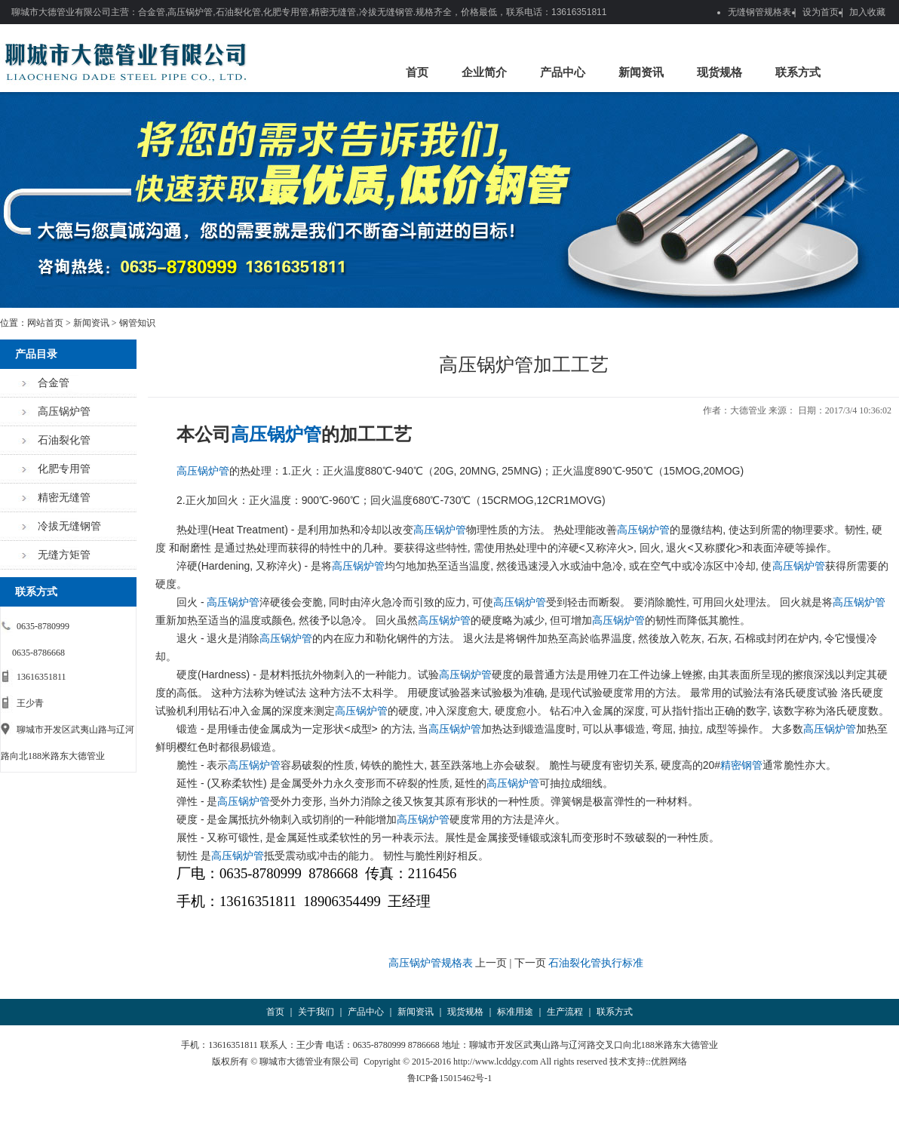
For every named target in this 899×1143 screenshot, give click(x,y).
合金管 (53, 383)
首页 (417, 72)
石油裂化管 (64, 440)
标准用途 (515, 1011)
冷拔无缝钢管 (69, 526)
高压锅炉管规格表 (430, 963)
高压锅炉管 (64, 411)
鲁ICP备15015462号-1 (449, 1078)
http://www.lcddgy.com (495, 1061)
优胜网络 (669, 1061)
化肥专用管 (64, 469)
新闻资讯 (641, 72)
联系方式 (798, 72)
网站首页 (45, 323)
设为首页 (820, 12)
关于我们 (316, 1011)
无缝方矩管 (64, 555)
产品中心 (562, 72)
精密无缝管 (64, 497)
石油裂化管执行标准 (595, 963)
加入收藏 (867, 12)
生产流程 (565, 1011)
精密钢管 (741, 765)
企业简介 (484, 72)
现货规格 (719, 72)
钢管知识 (137, 323)
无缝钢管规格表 (759, 12)
